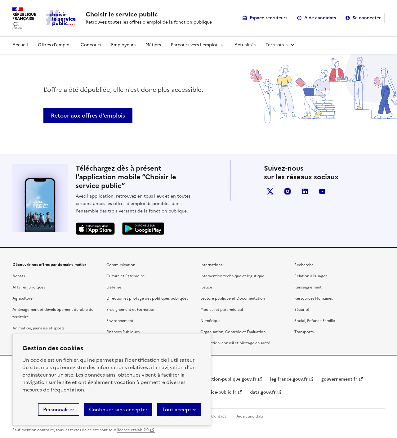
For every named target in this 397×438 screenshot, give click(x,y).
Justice (206, 287)
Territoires (276, 45)
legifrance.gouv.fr (289, 379)
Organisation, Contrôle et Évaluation (232, 332)
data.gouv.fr (263, 392)
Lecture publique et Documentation (232, 298)
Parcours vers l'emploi (194, 45)
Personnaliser (58, 409)
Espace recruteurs (268, 18)
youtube (322, 191)
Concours (91, 45)
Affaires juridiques (28, 287)
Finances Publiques (123, 332)
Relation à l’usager (310, 276)
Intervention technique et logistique (232, 276)
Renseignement (308, 287)
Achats (18, 276)
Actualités (245, 45)
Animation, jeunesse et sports (38, 328)
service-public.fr (219, 392)
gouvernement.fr (339, 379)
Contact (218, 416)
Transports (304, 332)
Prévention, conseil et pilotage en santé (235, 343)
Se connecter (367, 18)
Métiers (153, 45)
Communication (120, 265)
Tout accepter (179, 409)
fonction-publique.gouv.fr (229, 379)
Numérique (210, 321)
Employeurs (123, 45)
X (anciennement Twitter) (270, 191)
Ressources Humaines (313, 298)
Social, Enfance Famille (314, 321)
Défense (113, 287)
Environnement (119, 321)
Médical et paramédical (221, 309)
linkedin (305, 191)
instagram (287, 191)
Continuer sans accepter (118, 409)
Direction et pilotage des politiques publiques (147, 298)
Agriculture (22, 298)
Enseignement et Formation (130, 309)
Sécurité (301, 309)
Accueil (20, 45)
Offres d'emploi (54, 45)
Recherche (304, 265)
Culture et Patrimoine (125, 276)
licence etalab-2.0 (133, 430)
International (212, 265)
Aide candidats (320, 18)
